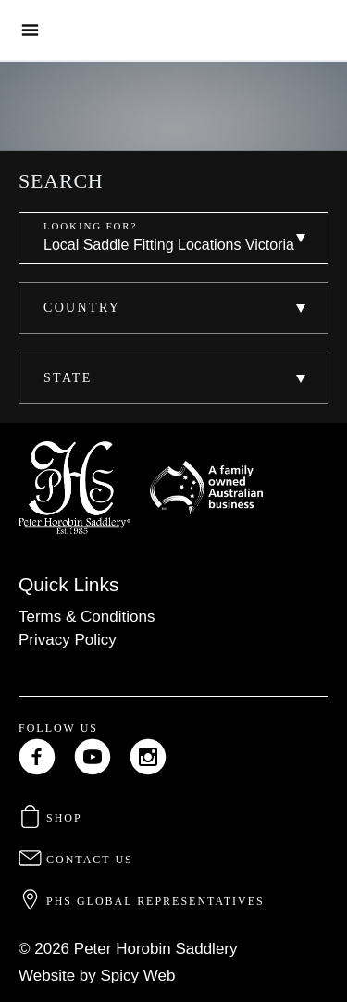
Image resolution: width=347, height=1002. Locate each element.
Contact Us (76, 859)
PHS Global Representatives (142, 901)
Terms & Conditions (87, 616)
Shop (50, 817)
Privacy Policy (68, 640)
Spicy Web (138, 975)
